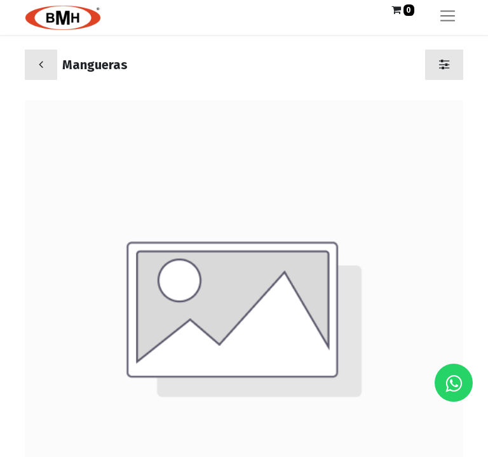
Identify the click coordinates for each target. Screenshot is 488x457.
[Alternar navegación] (447, 17)
